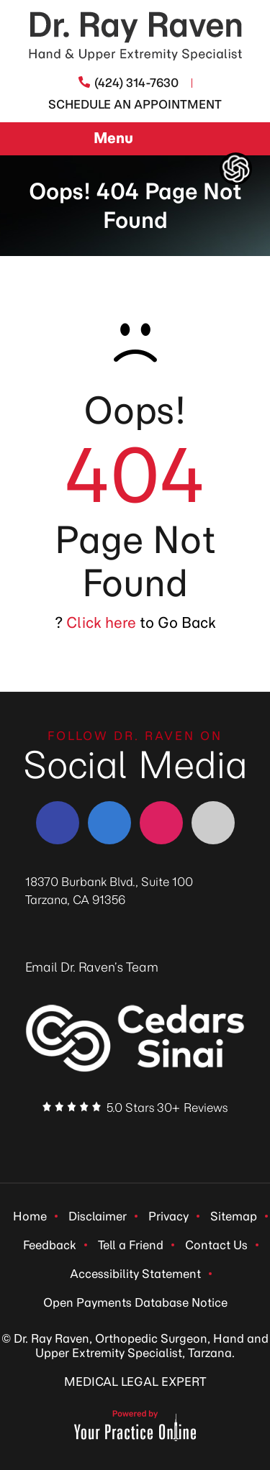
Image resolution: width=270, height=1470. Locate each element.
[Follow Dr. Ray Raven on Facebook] (57, 822)
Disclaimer (97, 1216)
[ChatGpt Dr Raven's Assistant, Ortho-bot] (236, 169)
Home (30, 1216)
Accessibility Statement (135, 1273)
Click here (101, 622)
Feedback (49, 1245)
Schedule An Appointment (135, 104)
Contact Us (216, 1245)
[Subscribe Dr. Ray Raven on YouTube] (187, 1137)
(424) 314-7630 (136, 83)
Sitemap (233, 1216)
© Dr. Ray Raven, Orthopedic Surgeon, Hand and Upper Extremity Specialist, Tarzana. (135, 1345)
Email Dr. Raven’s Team (91, 967)
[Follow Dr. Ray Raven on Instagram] (161, 822)
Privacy (168, 1216)
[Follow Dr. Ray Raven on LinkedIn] (109, 822)
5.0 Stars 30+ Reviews (167, 1107)
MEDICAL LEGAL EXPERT (135, 1381)
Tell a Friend (130, 1245)
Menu (131, 139)
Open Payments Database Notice (135, 1302)
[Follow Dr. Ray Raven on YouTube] (213, 822)
